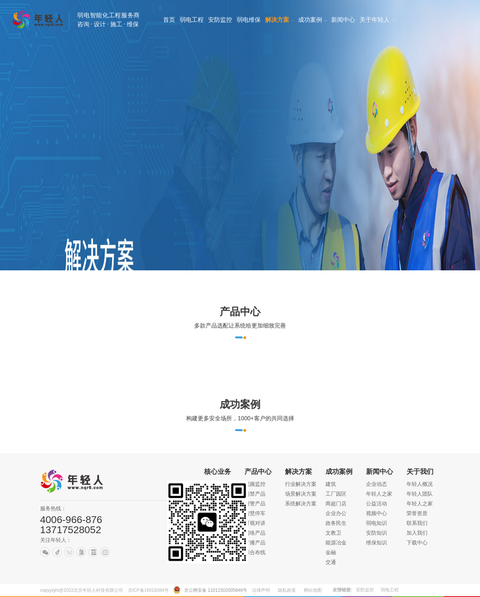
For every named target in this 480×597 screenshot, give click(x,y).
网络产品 (255, 532)
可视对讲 (255, 523)
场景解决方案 (300, 493)
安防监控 (365, 589)
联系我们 (417, 523)
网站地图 (313, 590)
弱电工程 (390, 589)
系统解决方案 (300, 503)
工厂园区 (336, 493)
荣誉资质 (417, 513)
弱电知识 (376, 523)
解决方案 (298, 471)
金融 (331, 552)
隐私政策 (287, 590)
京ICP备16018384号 (148, 590)
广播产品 (255, 542)
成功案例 (339, 471)
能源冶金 (336, 542)
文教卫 (333, 532)
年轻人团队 (419, 493)
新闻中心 (379, 471)
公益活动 (376, 503)
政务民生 (336, 523)
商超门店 (336, 503)
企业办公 (336, 513)
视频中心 (376, 513)
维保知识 (376, 542)
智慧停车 (255, 513)
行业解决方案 (300, 484)
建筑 (331, 484)
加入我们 (417, 532)
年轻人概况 (419, 484)
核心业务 (217, 471)
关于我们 (420, 471)
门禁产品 (255, 493)
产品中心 (258, 471)
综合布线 (255, 552)
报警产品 (255, 503)
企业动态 (376, 484)
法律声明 (261, 590)
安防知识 (376, 532)
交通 (331, 562)
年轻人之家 (379, 493)
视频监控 (255, 484)
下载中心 (417, 542)
